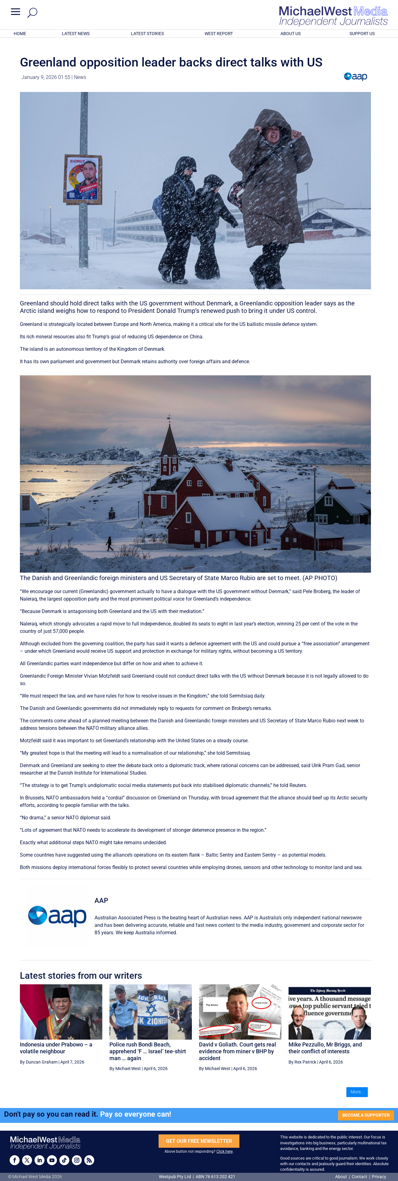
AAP (101, 900)
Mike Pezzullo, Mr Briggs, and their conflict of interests (325, 1048)
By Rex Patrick (302, 1062)
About (341, 1176)
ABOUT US (290, 33)
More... (357, 1091)
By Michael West (125, 1068)
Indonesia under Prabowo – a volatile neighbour (56, 1048)
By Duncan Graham (39, 1062)
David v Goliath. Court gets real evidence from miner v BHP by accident (237, 1051)
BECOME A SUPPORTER (366, 1115)
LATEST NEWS (76, 33)
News (80, 77)
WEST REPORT (219, 33)
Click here (224, 1151)
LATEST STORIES (147, 33)
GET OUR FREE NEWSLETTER (199, 1141)
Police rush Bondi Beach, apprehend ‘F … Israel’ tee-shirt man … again (147, 1051)
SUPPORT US (362, 33)
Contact (359, 1176)
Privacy (379, 1176)
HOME (20, 33)
